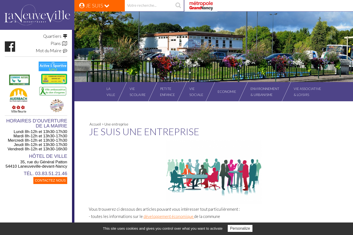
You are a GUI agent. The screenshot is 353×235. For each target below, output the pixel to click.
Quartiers (55, 36)
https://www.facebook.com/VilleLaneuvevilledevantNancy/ (10, 46)
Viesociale (196, 92)
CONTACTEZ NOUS (50, 180)
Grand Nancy (200, 6)
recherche (178, 6)
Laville (111, 92)
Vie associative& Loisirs (307, 92)
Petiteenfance (167, 92)
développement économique (169, 216)
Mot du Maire (51, 50)
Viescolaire (138, 92)
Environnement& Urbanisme (265, 92)
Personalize (240, 228)
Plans (59, 43)
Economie (227, 91)
